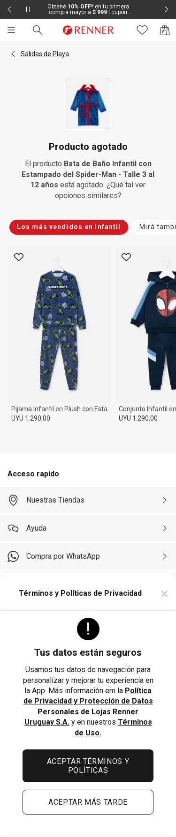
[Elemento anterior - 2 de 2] (9, 9)
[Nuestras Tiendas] (88, 500)
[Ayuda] (88, 528)
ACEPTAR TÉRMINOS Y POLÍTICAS (88, 766)
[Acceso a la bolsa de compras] (164, 30)
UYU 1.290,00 (30, 418)
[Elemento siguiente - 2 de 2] (166, 9)
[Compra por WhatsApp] (88, 556)
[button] (13, 54)
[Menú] (11, 30)
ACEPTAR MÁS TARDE (88, 802)
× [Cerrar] (164, 593)
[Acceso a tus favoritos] (142, 30)
